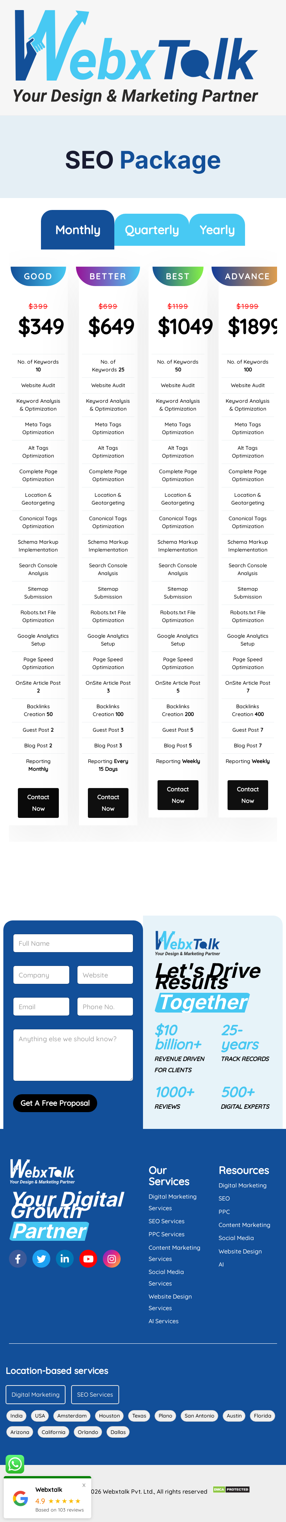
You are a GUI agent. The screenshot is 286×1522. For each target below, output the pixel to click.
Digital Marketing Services (173, 1202)
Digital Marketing (243, 1185)
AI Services (164, 1321)
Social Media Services (166, 1277)
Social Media (236, 1238)
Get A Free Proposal (55, 1103)
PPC (224, 1211)
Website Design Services (170, 1302)
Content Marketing (244, 1224)
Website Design (240, 1251)
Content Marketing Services (174, 1253)
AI (221, 1264)
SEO (224, 1198)
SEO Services (167, 1221)
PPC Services (167, 1234)
